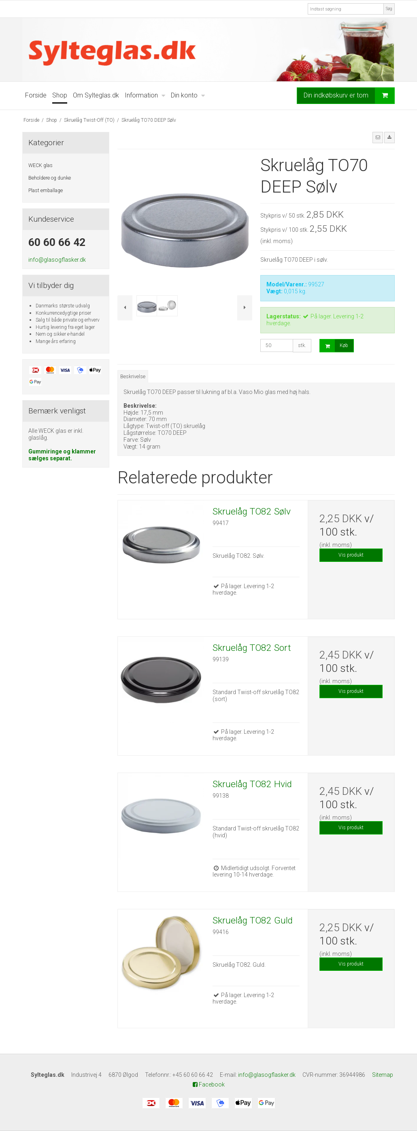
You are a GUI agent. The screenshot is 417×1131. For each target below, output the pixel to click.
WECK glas (40, 165)
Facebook (209, 1084)
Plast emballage (45, 190)
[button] (377, 137)
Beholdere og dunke (49, 178)
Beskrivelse (132, 376)
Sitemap (382, 1075)
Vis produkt (351, 555)
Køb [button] (334, 345)
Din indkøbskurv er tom (349, 95)
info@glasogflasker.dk (57, 259)
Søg (389, 8)
